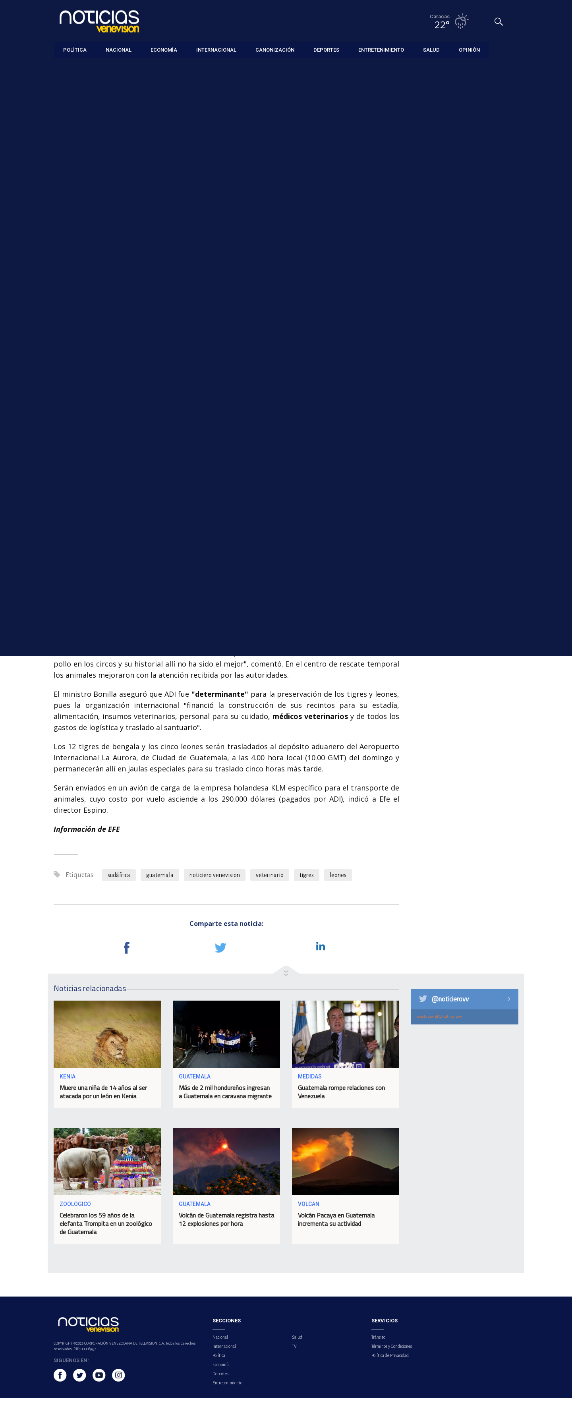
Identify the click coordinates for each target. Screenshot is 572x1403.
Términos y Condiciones (391, 1351)
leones (338, 880)
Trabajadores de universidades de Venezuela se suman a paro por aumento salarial (473, 201)
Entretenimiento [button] (381, 49)
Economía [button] (164, 49)
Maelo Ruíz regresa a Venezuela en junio (463, 366)
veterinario (270, 880)
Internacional (68, 68)
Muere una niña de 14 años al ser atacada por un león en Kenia (103, 1097)
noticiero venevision (214, 880)
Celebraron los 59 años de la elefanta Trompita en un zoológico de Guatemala (106, 1229)
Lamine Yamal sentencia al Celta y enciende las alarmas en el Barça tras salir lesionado (470, 329)
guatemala (160, 880)
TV (294, 1351)
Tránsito (378, 1342)
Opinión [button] (469, 49)
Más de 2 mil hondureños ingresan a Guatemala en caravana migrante (225, 1097)
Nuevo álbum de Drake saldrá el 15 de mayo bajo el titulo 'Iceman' (472, 287)
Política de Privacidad (390, 1360)
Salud (297, 1342)
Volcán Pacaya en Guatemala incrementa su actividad (336, 1225)
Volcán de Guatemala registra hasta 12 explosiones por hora (226, 1225)
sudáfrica (119, 880)
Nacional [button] (118, 49)
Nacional (220, 1342)
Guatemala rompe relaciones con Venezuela (341, 1097)
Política (219, 1360)
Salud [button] (431, 49)
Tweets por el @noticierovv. (439, 1021)
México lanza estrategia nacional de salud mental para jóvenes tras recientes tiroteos (471, 246)
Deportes (220, 1378)
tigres (307, 880)
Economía (221, 1369)
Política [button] (75, 49)
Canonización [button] (274, 49)
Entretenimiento (227, 1388)
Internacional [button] (216, 49)
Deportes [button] (326, 49)
